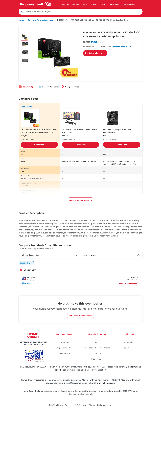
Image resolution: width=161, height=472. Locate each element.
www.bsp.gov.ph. (107, 383)
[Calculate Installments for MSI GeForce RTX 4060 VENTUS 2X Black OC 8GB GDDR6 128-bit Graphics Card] (112, 44)
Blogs (103, 4)
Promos (94, 4)
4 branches (26, 283)
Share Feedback (129, 4)
